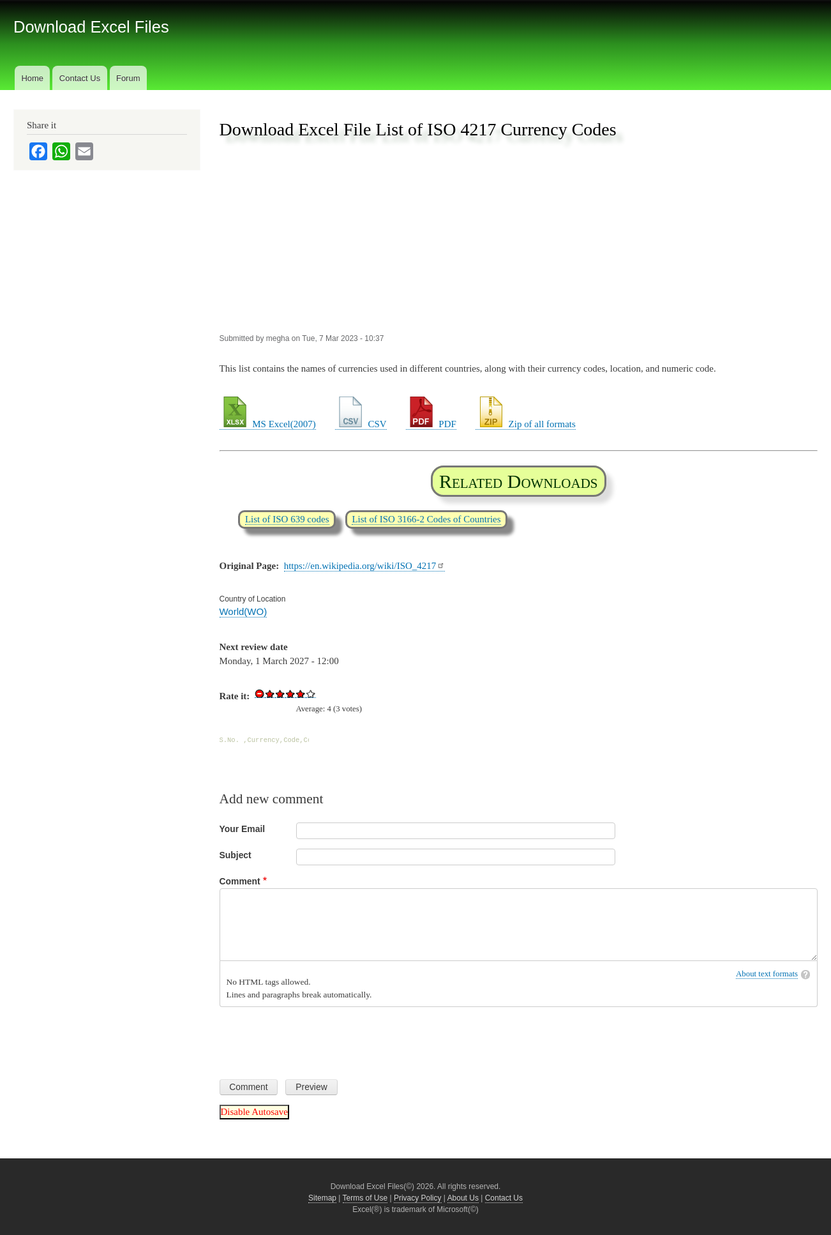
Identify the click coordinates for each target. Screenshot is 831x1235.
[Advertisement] (519, 237)
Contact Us (79, 78)
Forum (128, 78)
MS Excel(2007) (268, 424)
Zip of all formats (525, 424)
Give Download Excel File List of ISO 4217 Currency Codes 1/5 (270, 693)
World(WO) (243, 611)
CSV (361, 424)
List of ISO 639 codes (287, 519)
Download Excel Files (91, 27)
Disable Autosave (254, 1112)
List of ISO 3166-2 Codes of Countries (426, 519)
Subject (235, 855)
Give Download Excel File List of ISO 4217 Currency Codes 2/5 (280, 693)
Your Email (243, 829)
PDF (431, 424)
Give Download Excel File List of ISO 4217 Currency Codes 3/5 (290, 693)
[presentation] (317, 1038)
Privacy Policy (418, 1197)
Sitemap (322, 1197)
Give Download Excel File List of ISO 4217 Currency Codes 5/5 (311, 693)
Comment (240, 881)
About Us (463, 1197)
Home (32, 78)
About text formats (767, 973)
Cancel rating (260, 693)
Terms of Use (365, 1197)
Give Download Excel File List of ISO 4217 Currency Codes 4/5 (301, 693)
